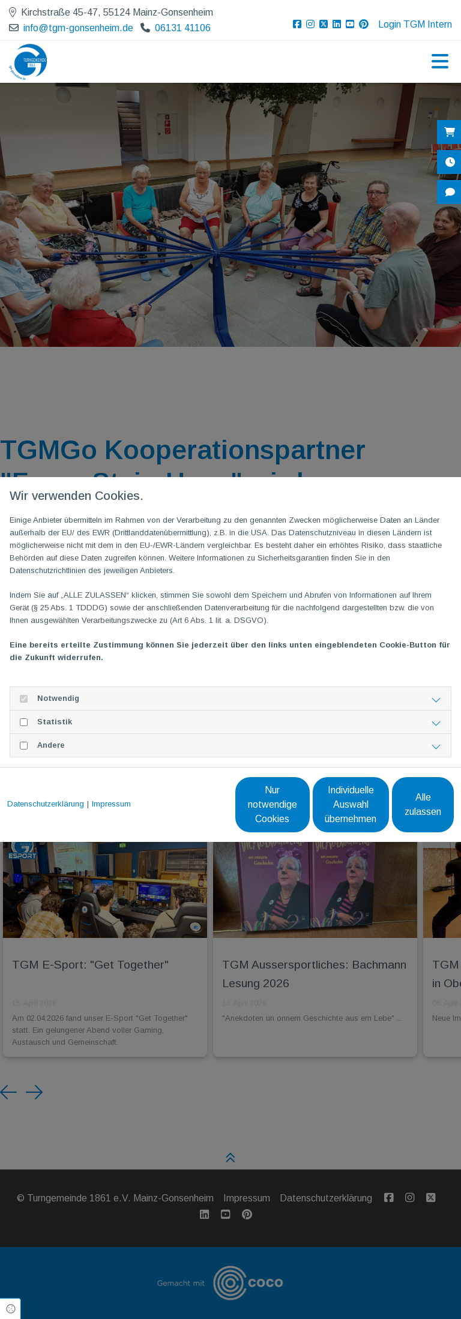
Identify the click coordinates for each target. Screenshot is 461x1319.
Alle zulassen (398, 810)
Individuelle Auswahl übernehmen (284, 810)
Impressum (111, 783)
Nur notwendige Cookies (170, 810)
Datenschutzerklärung (45, 783)
